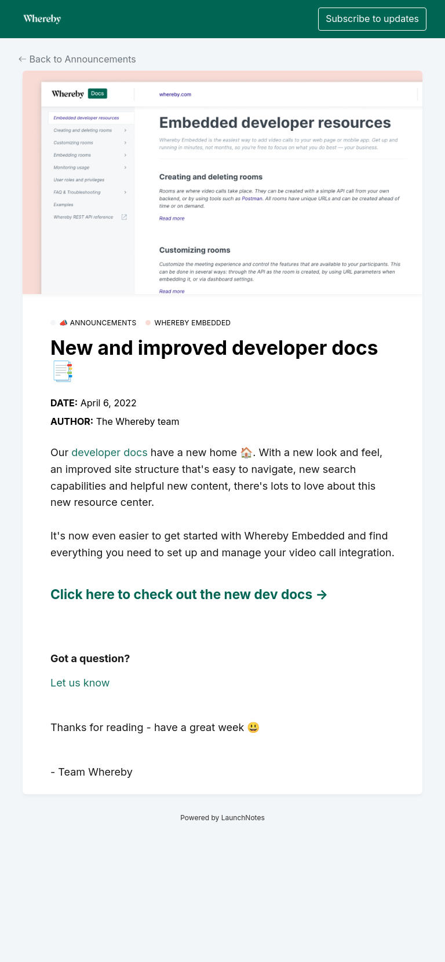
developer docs (109, 452)
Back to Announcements (77, 59)
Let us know (80, 683)
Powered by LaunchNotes (222, 817)
